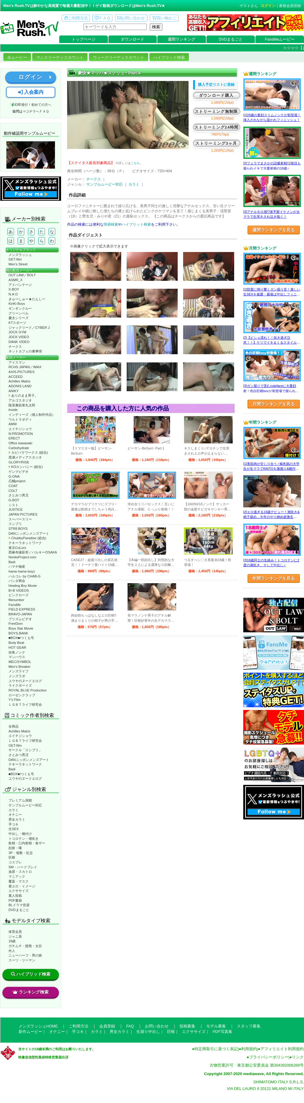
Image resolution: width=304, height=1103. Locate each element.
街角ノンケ (17, 652)
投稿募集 (187, 1026)
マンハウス (17, 657)
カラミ (14, 810)
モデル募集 (216, 1026)
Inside (13, 410)
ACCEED (16, 376)
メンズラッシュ (20, 255)
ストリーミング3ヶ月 (216, 143)
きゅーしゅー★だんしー (27, 299)
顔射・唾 (15, 848)
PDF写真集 (222, 1031)
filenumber (16, 600)
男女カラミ (17, 819)
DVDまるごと (231, 39)
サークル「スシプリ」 (25, 750)
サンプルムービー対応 (25, 805)
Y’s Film (15, 699)
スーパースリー (20, 519)
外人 (12, 951)
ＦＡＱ (102, 18)
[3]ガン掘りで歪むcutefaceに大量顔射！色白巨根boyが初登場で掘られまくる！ (271, 391)
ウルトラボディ (20, 419)
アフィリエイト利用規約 (282, 1049)
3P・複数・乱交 (21, 853)
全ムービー (17, 57)
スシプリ (15, 524)
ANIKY (14, 391)
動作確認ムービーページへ (30, 155)
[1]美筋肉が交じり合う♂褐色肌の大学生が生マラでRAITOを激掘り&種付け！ (271, 469)
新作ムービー (30, 1031)
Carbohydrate (19, 448)
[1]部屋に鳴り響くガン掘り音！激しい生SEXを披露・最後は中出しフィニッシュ (271, 294)
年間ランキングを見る (273, 578)
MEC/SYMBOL (20, 662)
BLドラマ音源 (19, 905)
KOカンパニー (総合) (26, 467)
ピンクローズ (19, 595)
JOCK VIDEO (19, 337)
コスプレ (15, 862)
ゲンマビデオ (19, 471)
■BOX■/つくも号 (21, 638)
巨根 (12, 857)
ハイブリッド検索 (169, 57)
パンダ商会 (17, 581)
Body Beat (16, 642)
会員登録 (107, 1026)
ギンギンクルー (20, 308)
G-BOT (14, 500)
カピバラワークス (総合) (28, 452)
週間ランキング (181, 39)
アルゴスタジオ (20, 400)
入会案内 (30, 92)
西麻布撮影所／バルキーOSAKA (33, 552)
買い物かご (164, 18)
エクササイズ (19, 891)
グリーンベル (19, 313)
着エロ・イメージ (22, 886)
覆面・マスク (19, 881)
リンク (298, 1057)
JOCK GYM (17, 332)
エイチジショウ (20, 429)
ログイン (268, 6)
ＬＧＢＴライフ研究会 (25, 704)
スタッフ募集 (249, 1026)
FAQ (130, 1026)
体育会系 (15, 931)
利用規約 (249, 1049)
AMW (13, 424)
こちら (135, 163)
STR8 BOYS (18, 528)
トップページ (83, 39)
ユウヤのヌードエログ (25, 681)
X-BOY (14, 289)
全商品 (14, 726)
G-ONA (14, 476)
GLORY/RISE (19, 462)
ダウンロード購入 (216, 95)
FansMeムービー (280, 39)
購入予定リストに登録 (216, 84)
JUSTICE (16, 509)
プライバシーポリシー (269, 1057)
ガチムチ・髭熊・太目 (25, 946)
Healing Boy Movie (23, 585)
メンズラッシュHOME (38, 1026)
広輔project (17, 481)
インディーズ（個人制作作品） (32, 414)
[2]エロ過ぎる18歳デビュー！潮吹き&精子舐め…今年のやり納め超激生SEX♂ (271, 517)
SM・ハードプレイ (23, 867)
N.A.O (13, 294)
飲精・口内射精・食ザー (27, 843)
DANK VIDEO (19, 342)
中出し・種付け (20, 834)
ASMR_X (15, 280)
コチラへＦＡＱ (37, 111)
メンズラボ (17, 676)
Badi (12, 562)
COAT (13, 486)
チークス (15, 346)
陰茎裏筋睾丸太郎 (22, 405)
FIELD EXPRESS (22, 609)
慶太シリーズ (19, 318)
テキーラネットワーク (25, 543)
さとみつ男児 (19, 495)
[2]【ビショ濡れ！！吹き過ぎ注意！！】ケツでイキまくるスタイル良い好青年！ (271, 342)
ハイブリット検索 (136, 224)
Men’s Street (18, 264)
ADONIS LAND (20, 386)
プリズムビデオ (20, 619)
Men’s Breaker (19, 666)
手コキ (14, 824)
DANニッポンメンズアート (29, 533)
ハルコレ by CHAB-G (25, 576)
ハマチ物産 (17, 566)
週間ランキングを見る (273, 229)
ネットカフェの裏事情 (25, 351)
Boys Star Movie (21, 628)
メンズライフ (19, 671)
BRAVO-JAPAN (20, 614)
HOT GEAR (17, 647)
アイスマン (17, 362)
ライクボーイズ (20, 685)
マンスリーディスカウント (60, 57)
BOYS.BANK (18, 633)
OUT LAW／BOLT (22, 275)
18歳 (12, 941)
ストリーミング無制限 (216, 111)
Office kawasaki (20, 443)
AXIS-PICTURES (22, 372)
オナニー (15, 814)
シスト (14, 505)
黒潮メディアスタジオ (25, 457)
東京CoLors (17, 548)
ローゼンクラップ (22, 695)
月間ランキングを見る (273, 404)
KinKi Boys (17, 303)
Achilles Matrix (19, 381)
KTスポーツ (17, 323)
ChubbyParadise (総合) (27, 538)
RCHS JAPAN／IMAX (25, 367)
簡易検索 (111, 224)
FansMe (15, 605)
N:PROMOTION (21, 433)
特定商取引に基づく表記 (216, 1049)
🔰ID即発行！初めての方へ (30, 104)
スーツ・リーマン (22, 960)
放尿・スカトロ (20, 871)
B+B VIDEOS (19, 590)
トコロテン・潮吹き (24, 838)
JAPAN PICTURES (23, 514)
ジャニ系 (15, 936)
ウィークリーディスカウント (118, 57)
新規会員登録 (290, 6)
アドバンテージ (20, 285)
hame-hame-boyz (22, 571)
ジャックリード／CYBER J (29, 327)
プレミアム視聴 (20, 800)
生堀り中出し (148, 1031)
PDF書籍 (15, 900)
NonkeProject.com (22, 557)
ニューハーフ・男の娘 (25, 955)
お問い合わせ (131, 18)
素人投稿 (15, 895)
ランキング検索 (31, 992)
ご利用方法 (76, 18)
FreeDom (16, 623)
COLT (13, 491)
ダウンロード (132, 39)
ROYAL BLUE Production (28, 690)
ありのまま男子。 (23, 395)
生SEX (14, 829)
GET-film (15, 259)
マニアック (17, 876)
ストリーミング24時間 (216, 127)
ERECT (14, 438)
